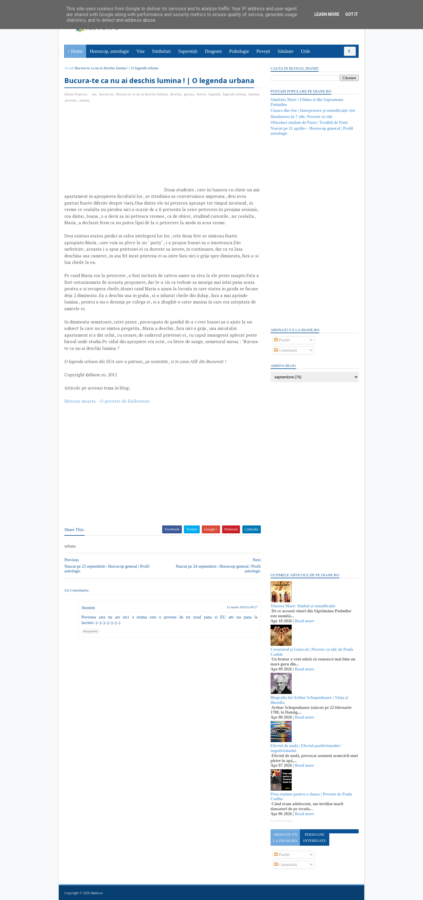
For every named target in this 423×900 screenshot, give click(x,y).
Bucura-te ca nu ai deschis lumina (142, 94)
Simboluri (161, 51)
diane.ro (97, 893)
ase (94, 94)
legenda (214, 94)
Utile (305, 51)
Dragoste (213, 51)
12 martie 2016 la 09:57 (238, 607)
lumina (70, 100)
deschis (176, 94)
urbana (98, 100)
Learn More (326, 14)
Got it (351, 14)
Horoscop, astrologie (109, 51)
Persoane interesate (314, 837)
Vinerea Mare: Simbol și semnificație (302, 606)
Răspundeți (90, 631)
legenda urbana (234, 94)
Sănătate (285, 51)
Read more (304, 621)
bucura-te (106, 94)
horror (201, 94)
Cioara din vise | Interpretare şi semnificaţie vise (312, 110)
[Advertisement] (114, 150)
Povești (263, 51)
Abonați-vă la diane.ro (285, 837)
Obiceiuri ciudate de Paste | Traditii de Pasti (309, 122)
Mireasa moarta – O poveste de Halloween (107, 401)
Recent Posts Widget (281, 820)
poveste (84, 100)
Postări (282, 340)
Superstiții (188, 51)
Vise (141, 51)
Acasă (69, 68)
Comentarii (285, 350)
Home (77, 51)
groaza (189, 94)
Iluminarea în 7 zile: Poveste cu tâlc (301, 116)
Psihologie (239, 51)
